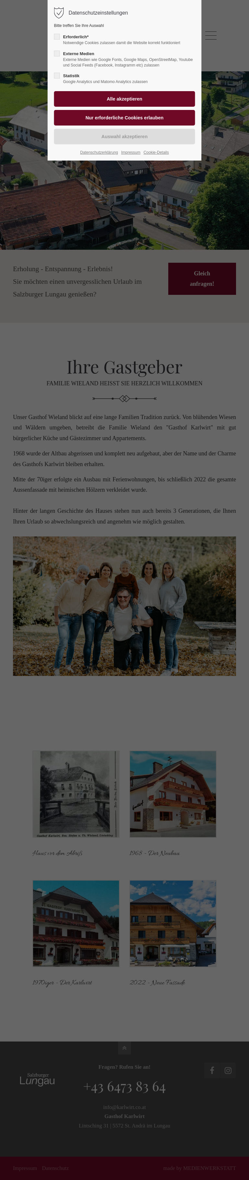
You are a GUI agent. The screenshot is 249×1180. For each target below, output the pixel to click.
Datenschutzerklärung (99, 152)
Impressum (130, 152)
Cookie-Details (156, 152)
